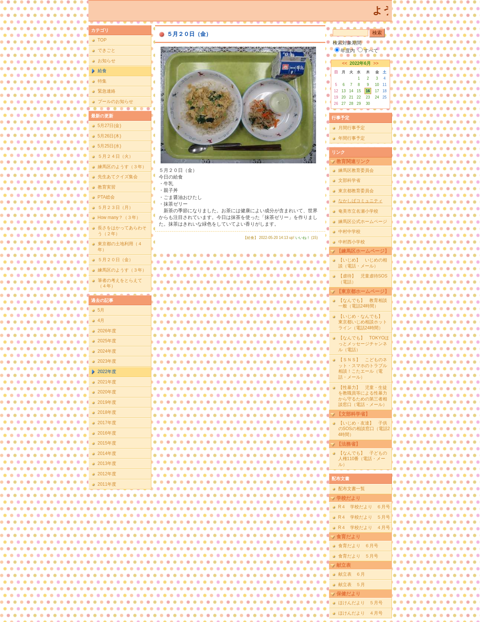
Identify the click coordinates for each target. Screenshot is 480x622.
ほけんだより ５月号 (360, 602)
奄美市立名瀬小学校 (358, 211)
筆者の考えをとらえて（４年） (120, 283)
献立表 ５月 (351, 584)
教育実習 (106, 187)
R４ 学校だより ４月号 (364, 527)
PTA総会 (106, 197)
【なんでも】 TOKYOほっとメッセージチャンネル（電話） (363, 343)
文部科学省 (349, 180)
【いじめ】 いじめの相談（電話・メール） (362, 263)
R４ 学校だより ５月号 (364, 517)
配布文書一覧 (351, 488)
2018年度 (107, 412)
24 (377, 97)
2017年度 (107, 422)
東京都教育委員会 (356, 190)
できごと (106, 50)
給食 (102, 70)
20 (344, 97)
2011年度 (107, 484)
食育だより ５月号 (358, 556)
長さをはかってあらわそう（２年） (122, 230)
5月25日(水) (109, 146)
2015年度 (107, 443)
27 (344, 104)
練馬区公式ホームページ (362, 221)
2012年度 (107, 473)
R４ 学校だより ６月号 (364, 506)
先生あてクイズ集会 (118, 176)
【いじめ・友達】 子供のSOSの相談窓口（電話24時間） (364, 428)
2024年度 (107, 351)
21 (351, 97)
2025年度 (107, 340)
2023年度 (107, 361)
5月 (101, 310)
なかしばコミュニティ (360, 200)
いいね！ (302, 238)
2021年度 (107, 382)
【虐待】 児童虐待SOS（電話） (362, 279)
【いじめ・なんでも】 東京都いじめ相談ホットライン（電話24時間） (362, 322)
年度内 (345, 50)
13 (344, 91)
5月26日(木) (109, 136)
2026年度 (107, 330)
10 (377, 85)
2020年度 (107, 392)
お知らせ (106, 60)
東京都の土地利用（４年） (120, 246)
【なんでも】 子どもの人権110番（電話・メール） (362, 458)
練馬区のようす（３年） (122, 166)
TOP (102, 40)
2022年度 (107, 371)
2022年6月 (360, 63)
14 (351, 91)
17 (377, 91)
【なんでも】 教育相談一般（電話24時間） (362, 303)
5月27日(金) (109, 125)
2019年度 (107, 402)
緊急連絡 (106, 91)
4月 (101, 320)
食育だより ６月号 (358, 545)
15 (359, 91)
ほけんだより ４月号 (360, 613)
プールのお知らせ (115, 101)
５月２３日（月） (115, 207)
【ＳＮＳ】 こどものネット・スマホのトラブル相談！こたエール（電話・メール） (362, 368)
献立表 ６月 (351, 574)
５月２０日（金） (115, 259)
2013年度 (107, 463)
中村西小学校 (351, 242)
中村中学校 (349, 231)
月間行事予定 (351, 127)
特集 (102, 81)
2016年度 (107, 433)
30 (368, 104)
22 (359, 97)
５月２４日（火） (115, 156)
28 (351, 104)
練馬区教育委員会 (356, 170)
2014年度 (107, 453)
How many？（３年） (119, 217)
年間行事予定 (351, 138)
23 (368, 97)
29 (359, 104)
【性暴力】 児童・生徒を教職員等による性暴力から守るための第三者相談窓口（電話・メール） (362, 396)
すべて (368, 50)
